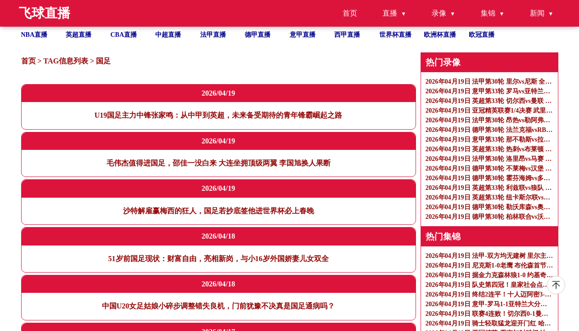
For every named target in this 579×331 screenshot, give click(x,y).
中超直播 (168, 34)
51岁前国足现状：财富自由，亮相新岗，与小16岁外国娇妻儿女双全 (218, 259)
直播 (389, 13)
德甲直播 (257, 34)
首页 (350, 13)
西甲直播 (347, 34)
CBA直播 (124, 34)
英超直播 (78, 34)
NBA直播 (34, 34)
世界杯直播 (395, 34)
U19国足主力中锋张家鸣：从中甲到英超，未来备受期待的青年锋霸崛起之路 (219, 115)
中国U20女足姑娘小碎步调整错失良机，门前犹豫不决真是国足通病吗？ (218, 306)
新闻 (537, 13)
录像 (439, 13)
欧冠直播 (482, 34)
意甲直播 (302, 34)
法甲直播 (213, 34)
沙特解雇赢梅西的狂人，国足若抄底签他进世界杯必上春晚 (218, 211)
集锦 (488, 13)
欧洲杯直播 (440, 34)
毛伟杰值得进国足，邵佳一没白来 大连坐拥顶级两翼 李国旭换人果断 (219, 163)
